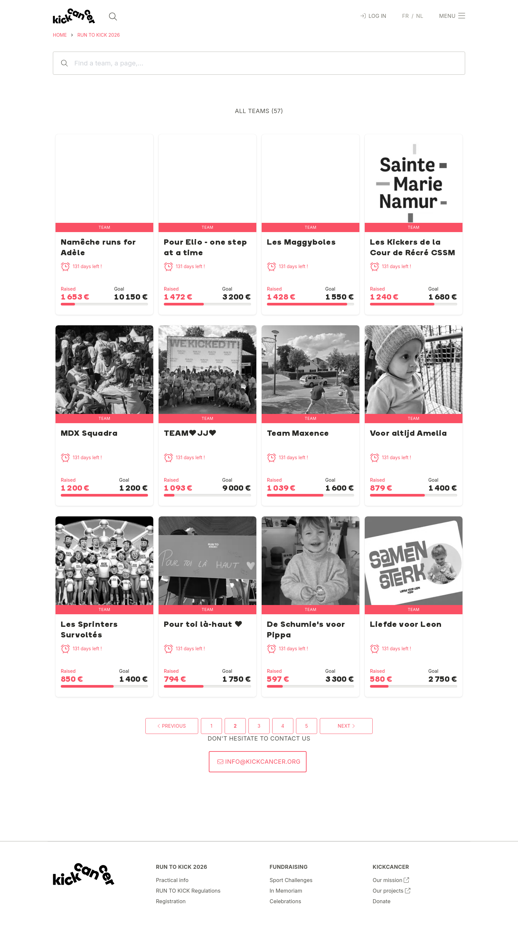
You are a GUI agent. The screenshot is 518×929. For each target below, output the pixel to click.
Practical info (172, 880)
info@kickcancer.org (258, 761)
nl (419, 16)
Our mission (391, 880)
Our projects (391, 890)
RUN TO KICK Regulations (188, 890)
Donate (381, 901)
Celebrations (285, 901)
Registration (171, 901)
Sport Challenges (291, 880)
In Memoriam (286, 890)
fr (405, 16)
